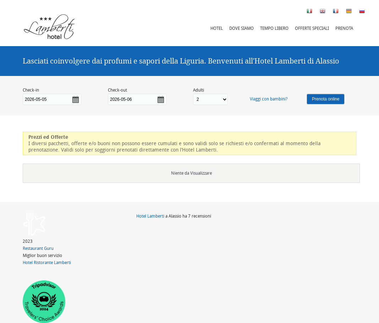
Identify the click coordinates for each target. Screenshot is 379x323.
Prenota (344, 28)
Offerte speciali (312, 28)
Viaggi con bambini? (268, 99)
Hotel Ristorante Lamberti (47, 262)
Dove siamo (241, 28)
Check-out (117, 90)
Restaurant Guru (38, 248)
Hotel (216, 28)
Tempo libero (274, 28)
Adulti (198, 90)
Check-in (31, 90)
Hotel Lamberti (150, 216)
